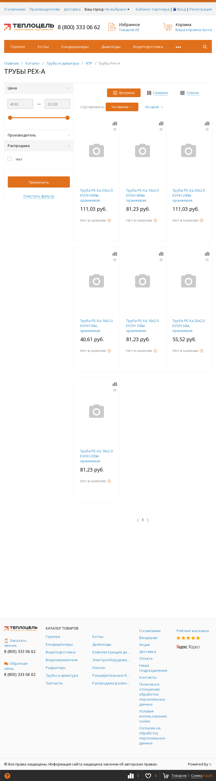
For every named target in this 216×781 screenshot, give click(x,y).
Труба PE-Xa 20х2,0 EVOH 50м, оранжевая (188, 325)
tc (210, 764)
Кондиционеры (75, 46)
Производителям (44, 9)
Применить (39, 182)
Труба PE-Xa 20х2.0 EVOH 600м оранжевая (96, 195)
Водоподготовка (148, 46)
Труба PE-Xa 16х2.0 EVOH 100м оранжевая (142, 325)
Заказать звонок (15, 643)
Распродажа (39, 145)
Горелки (18, 46)
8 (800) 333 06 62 (79, 27)
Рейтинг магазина (193, 630)
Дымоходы (111, 46)
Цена (39, 87)
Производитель (39, 135)
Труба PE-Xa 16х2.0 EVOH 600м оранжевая (142, 195)
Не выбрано (117, 9)
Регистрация (200, 9)
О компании (15, 9)
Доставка (72, 9)
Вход (181, 9)
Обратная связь (15, 666)
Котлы (43, 46)
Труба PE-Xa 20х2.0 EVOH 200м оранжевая (188, 195)
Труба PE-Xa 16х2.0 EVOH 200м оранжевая (96, 455)
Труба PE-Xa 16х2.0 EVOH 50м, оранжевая (96, 325)
